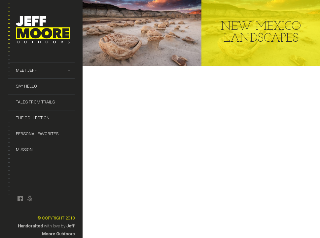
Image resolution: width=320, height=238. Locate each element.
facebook (20, 198)
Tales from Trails (35, 101)
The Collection (33, 117)
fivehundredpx (29, 198)
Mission (24, 149)
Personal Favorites (37, 133)
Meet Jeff (26, 70)
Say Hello (26, 86)
